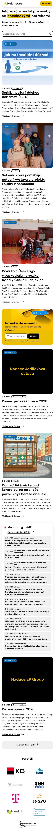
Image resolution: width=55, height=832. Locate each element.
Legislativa (17, 88)
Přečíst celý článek (11, 116)
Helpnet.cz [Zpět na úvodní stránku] (14, 3)
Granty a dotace (37, 22)
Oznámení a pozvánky (12, 22)
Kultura (15, 171)
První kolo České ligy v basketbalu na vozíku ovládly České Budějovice (22, 275)
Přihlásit (33, 336)
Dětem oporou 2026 (18, 709)
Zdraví (15, 481)
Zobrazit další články (26, 745)
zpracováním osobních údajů (31, 341)
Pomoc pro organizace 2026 (24, 401)
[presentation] (27, 62)
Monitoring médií (10, 25)
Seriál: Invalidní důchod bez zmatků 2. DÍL (20, 94)
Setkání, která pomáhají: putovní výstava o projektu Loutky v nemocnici (23, 179)
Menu (47, 3)
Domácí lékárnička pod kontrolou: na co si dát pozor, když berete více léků (24, 489)
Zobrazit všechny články (19, 532)
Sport (15, 267)
